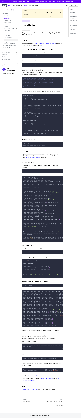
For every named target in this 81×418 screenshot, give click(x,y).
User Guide (5, 50)
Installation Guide (8, 20)
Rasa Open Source (17, 5)
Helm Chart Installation (9, 28)
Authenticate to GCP (73, 20)
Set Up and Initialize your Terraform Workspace (73, 12)
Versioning (4, 56)
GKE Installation (8, 33)
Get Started (5, 15)
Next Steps (71, 35)
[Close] (78, 2)
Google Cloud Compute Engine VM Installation (9, 43)
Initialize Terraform (73, 23)
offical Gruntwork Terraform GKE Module (45, 43)
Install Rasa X (6, 18)
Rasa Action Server (33, 5)
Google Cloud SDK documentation (33, 157)
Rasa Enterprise (6, 52)
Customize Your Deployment (9, 45)
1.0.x (4, 64)
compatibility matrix (59, 1)
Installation (7, 39)
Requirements (7, 22)
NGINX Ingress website (47, 378)
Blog (67, 5)
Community (73, 5)
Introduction (5, 13)
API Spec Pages (6, 59)
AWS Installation (8, 30)
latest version (44, 16)
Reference (4, 54)
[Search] (10, 10)
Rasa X (25, 5)
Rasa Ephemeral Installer (8, 25)
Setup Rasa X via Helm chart (35, 375)
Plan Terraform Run (73, 25)
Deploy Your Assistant (8, 47)
